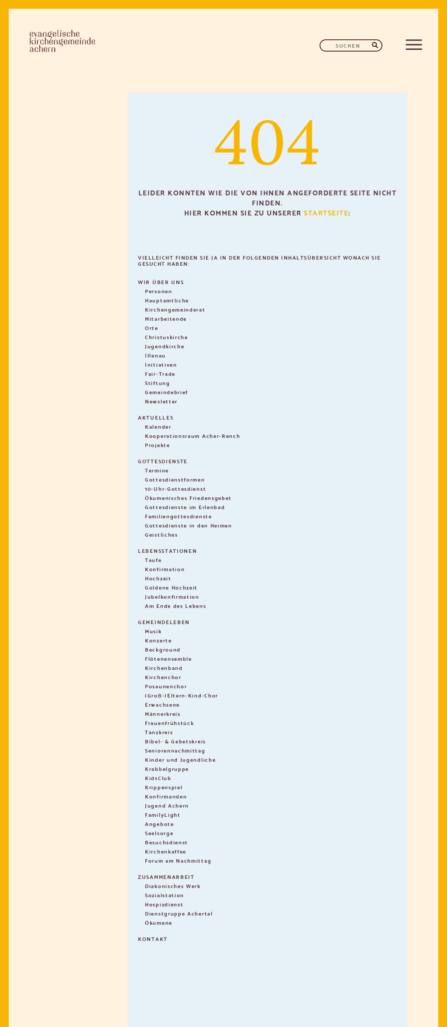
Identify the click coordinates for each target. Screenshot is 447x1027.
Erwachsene (162, 704)
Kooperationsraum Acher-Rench (193, 435)
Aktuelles (155, 417)
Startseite (326, 212)
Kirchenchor (163, 676)
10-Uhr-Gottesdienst (175, 488)
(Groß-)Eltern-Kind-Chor (181, 695)
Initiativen (161, 364)
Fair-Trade (160, 373)
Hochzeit (158, 578)
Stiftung (157, 382)
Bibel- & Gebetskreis (175, 741)
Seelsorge (159, 832)
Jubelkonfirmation (172, 596)
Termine (157, 470)
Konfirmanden (166, 796)
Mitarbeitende (166, 318)
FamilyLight (163, 814)
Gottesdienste (163, 460)
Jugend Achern (167, 805)
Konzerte (158, 640)
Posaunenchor (166, 685)
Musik (153, 630)
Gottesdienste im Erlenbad (185, 506)
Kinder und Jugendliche (180, 759)
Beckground (163, 649)
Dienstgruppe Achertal (179, 913)
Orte (151, 327)
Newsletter (161, 401)
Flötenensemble (168, 658)
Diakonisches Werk (173, 885)
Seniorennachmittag (175, 750)
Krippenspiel (163, 786)
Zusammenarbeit (166, 876)
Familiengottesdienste (178, 515)
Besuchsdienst (166, 842)
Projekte (157, 444)
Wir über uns (161, 281)
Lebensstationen (167, 550)
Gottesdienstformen (175, 479)
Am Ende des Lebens (175, 605)
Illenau (155, 355)
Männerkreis (163, 713)
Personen (158, 290)
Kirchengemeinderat (175, 309)
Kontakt (153, 938)
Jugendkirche (164, 345)
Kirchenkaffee (165, 851)
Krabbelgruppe (167, 768)
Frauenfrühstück (169, 722)
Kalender (158, 426)
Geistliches (161, 534)
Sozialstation (164, 894)
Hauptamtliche (167, 300)
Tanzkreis (159, 731)
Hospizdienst (164, 904)
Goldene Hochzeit (171, 587)
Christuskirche (166, 336)
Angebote (159, 823)
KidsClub (158, 777)
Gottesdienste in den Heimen (188, 525)
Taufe (153, 559)
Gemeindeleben (164, 621)
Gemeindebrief (166, 391)
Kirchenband (164, 667)
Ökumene (158, 922)
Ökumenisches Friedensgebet (188, 497)
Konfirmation (165, 568)
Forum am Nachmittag (178, 860)
